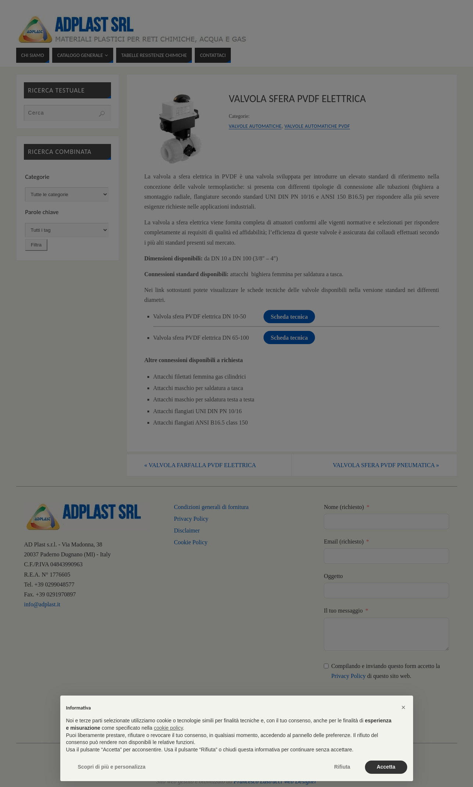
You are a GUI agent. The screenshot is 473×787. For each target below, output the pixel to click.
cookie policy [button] (168, 728)
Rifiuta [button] (342, 767)
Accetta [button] (386, 767)
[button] (403, 707)
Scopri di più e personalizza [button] (112, 767)
